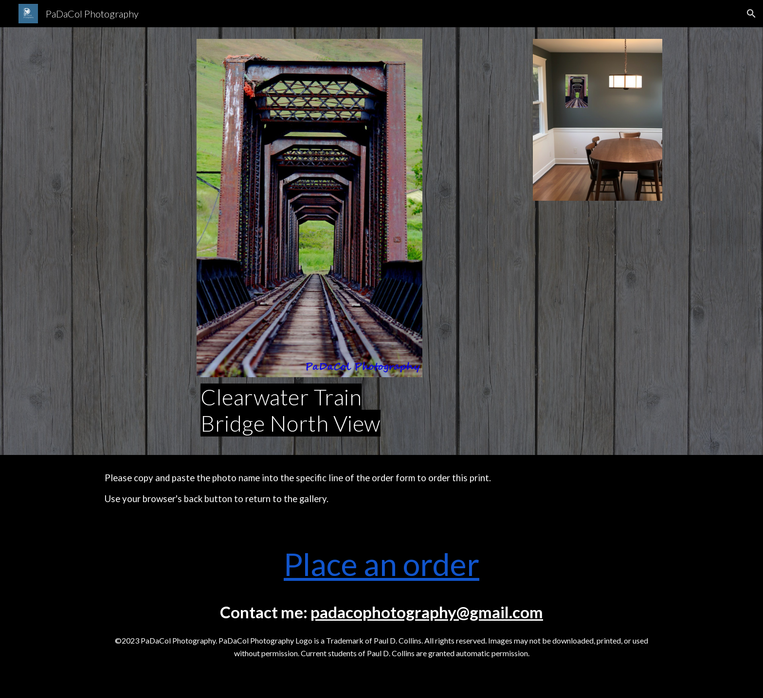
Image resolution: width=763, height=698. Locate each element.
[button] (751, 13)
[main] (309, 410)
